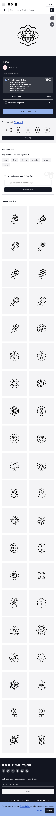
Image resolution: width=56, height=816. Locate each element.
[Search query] (28, 183)
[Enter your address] (28, 784)
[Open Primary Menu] (3, 4)
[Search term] (29, 10)
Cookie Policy (25, 806)
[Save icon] (52, 18)
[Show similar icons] (52, 24)
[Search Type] (5, 10)
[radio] (28, 85)
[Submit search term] (52, 10)
